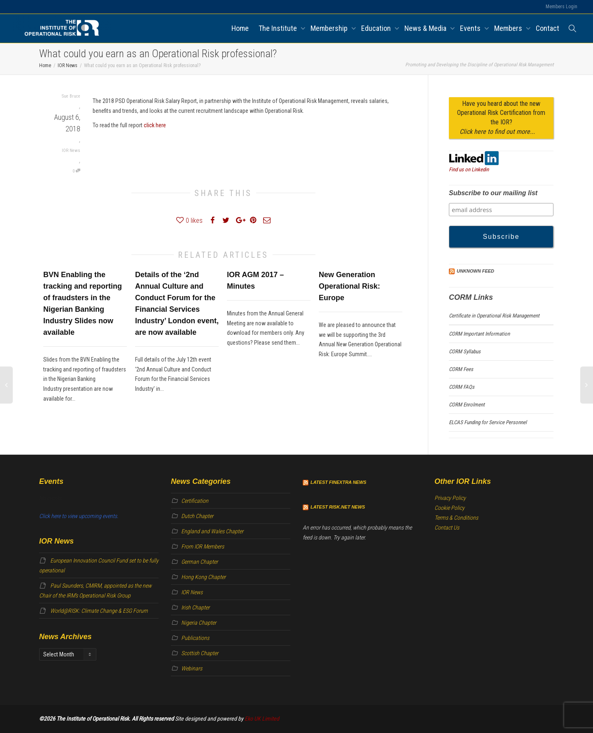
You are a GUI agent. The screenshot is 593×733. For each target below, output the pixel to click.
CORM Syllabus (465, 351)
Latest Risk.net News (338, 506)
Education (376, 28)
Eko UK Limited (262, 718)
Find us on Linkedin (469, 169)
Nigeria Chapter (198, 622)
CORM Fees (461, 369)
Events (471, 28)
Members (509, 28)
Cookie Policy (449, 507)
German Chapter (199, 561)
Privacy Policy (450, 498)
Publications (195, 638)
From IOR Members (202, 546)
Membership (330, 28)
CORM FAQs (461, 387)
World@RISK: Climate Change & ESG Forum (99, 610)
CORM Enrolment (467, 405)
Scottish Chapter (199, 653)
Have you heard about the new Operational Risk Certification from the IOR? (501, 118)
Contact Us (446, 527)
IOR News (71, 150)
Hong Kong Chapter (203, 577)
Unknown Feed (475, 270)
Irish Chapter (195, 607)
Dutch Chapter (197, 516)
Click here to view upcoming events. (78, 516)
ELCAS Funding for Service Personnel (488, 422)
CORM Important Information (479, 334)
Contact (547, 28)
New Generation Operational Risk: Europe (349, 286)
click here (155, 125)
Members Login (561, 6)
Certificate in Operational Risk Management (494, 316)
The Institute (279, 28)
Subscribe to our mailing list (493, 192)
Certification (194, 500)
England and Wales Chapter (212, 531)
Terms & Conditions (456, 517)
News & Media (426, 28)
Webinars (191, 668)
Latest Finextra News (339, 482)
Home (240, 28)
